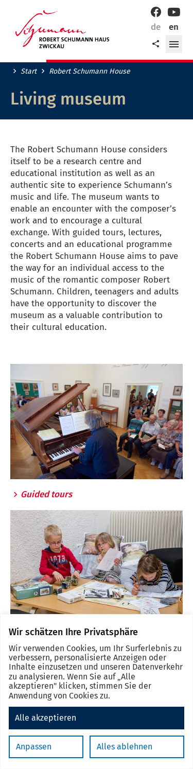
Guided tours (46, 495)
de (156, 27)
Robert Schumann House (89, 71)
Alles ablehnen (124, 746)
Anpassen (33, 746)
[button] (174, 44)
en (174, 27)
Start (29, 71)
